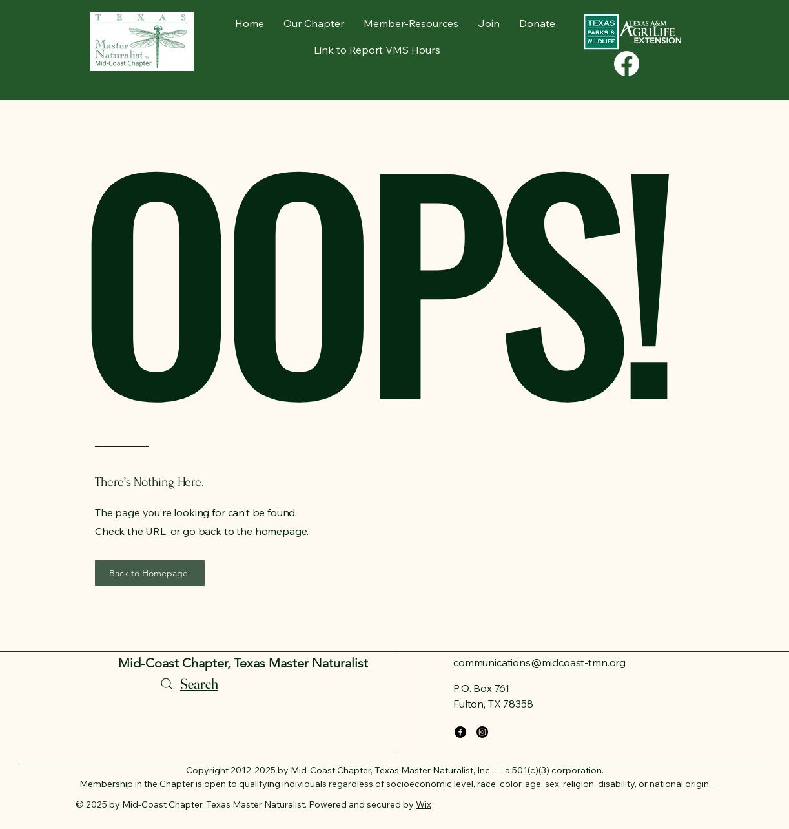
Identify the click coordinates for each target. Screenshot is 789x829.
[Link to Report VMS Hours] (378, 50)
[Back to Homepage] (150, 573)
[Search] (188, 683)
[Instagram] (482, 732)
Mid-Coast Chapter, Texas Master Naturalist (243, 663)
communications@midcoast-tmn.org (539, 662)
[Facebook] (460, 732)
